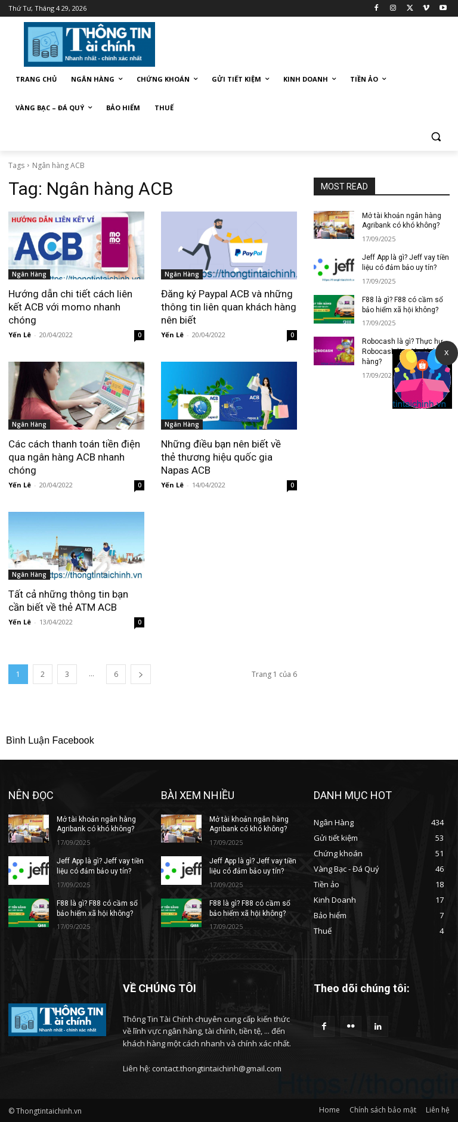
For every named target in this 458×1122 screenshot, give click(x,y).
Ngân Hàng (29, 274)
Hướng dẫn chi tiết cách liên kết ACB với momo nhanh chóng (70, 307)
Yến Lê (19, 334)
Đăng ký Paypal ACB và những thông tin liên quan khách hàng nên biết (228, 307)
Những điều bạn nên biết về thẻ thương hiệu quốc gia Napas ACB (221, 457)
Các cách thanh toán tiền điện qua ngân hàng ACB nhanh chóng (74, 457)
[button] (436, 137)
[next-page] (141, 674)
